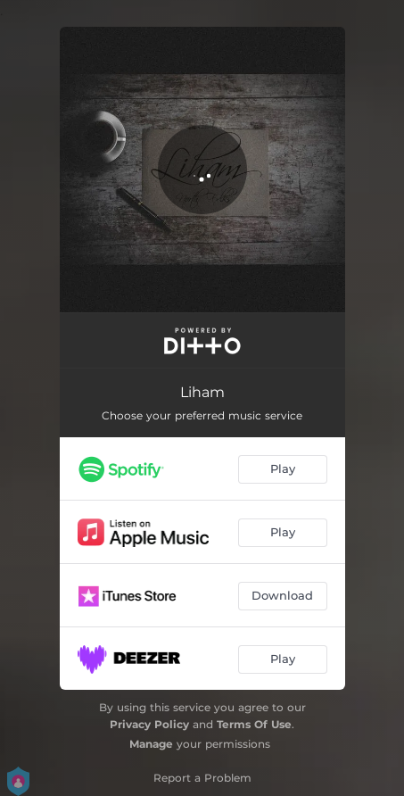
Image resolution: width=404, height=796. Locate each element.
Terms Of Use (254, 724)
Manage (151, 743)
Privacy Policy (149, 724)
